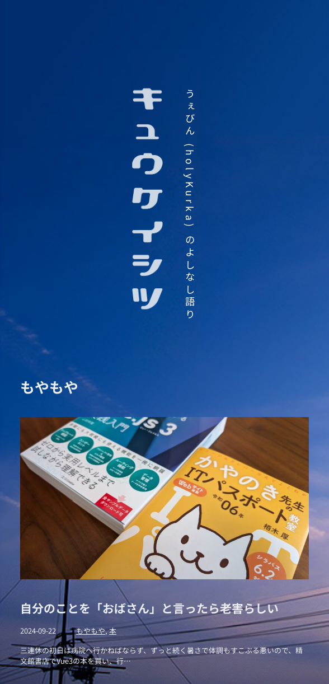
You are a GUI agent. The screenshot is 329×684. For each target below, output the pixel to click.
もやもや (90, 630)
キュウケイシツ (147, 200)
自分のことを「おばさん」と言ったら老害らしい (149, 607)
